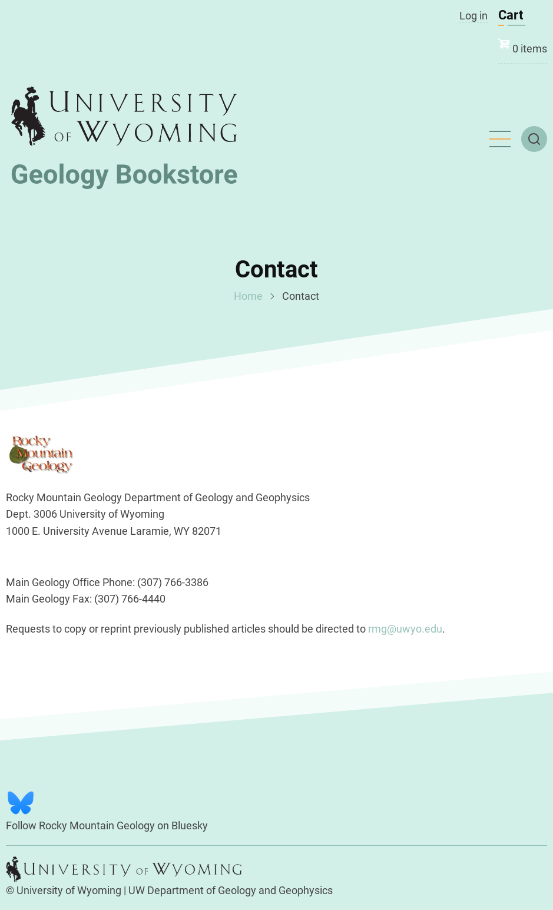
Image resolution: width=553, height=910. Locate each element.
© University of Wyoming (63, 890)
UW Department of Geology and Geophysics (230, 890)
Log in (473, 15)
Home (248, 296)
